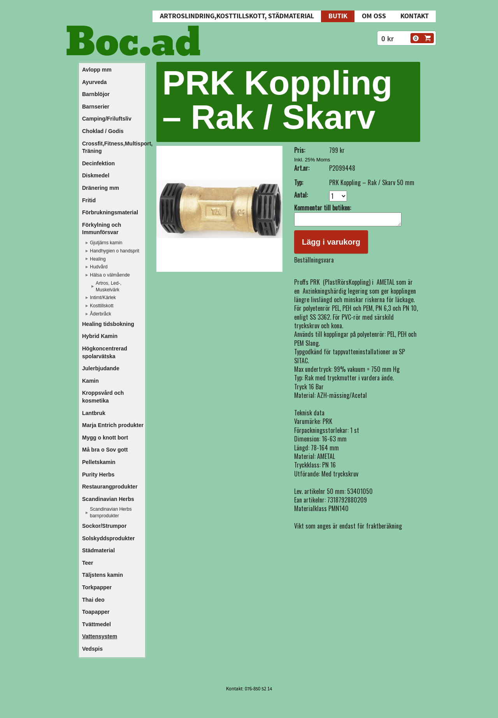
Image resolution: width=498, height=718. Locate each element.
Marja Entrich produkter (113, 425)
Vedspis (92, 649)
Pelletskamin (99, 462)
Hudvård (98, 267)
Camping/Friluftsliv (107, 119)
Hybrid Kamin (99, 336)
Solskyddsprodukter (108, 538)
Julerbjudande (100, 368)
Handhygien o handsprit (114, 251)
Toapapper (96, 612)
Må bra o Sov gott (105, 450)
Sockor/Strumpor (104, 526)
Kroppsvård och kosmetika (103, 397)
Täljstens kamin (102, 575)
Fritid (89, 200)
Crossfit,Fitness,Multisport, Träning (113, 147)
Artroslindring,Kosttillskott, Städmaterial (237, 16)
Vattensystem (99, 636)
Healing (98, 259)
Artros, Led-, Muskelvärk (108, 286)
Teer (87, 563)
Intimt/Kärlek (103, 297)
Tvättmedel (96, 624)
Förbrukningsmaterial (110, 212)
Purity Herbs (98, 474)
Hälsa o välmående (110, 275)
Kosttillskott (102, 305)
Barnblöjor (96, 94)
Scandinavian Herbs (108, 499)
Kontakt (414, 16)
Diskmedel (95, 175)
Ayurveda (94, 82)
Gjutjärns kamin (106, 242)
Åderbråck (100, 314)
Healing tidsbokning (108, 324)
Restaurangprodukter (109, 486)
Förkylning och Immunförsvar (101, 229)
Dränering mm (100, 188)
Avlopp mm (97, 70)
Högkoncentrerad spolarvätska (104, 352)
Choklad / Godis (103, 131)
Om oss (374, 16)
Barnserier (95, 106)
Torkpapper (97, 587)
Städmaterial (98, 550)
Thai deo (93, 600)
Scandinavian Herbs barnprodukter (111, 512)
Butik (337, 16)
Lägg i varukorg (331, 244)
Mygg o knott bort (105, 437)
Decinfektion (98, 163)
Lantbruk (93, 413)
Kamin (90, 381)
